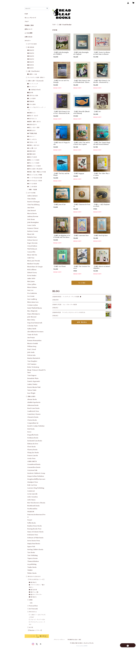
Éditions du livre (32, 444)
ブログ (26, 21)
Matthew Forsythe (33, 264)
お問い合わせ (28, 37)
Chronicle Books (32, 417)
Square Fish (31, 546)
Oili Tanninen (31, 364)
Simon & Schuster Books (35, 532)
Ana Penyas (31, 337)
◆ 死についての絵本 (33, 163)
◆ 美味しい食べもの (33, 145)
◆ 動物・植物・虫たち (34, 121)
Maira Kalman (32, 287)
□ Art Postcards (32, 609)
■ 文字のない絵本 (32, 95)
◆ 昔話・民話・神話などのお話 (36, 172)
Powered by (81, 645)
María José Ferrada (33, 261)
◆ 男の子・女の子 (32, 115)
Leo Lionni (30, 296)
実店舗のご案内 (29, 25)
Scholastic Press (32, 535)
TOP (53, 24)
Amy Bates (30, 207)
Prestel (29, 520)
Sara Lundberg (32, 299)
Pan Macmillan (32, 508)
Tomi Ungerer (32, 375)
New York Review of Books (36, 503)
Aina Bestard (31, 210)
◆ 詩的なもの (31, 130)
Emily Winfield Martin (34, 308)
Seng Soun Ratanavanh (34, 323)
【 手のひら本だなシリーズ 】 (36, 579)
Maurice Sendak (32, 343)
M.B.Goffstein (31, 269)
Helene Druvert (32, 240)
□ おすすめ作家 (30, 193)
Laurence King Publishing (35, 488)
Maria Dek (30, 234)
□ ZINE (30, 600)
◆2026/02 (30, 59)
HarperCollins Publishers (35, 476)
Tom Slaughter (32, 361)
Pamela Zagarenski (33, 381)
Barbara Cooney (32, 231)
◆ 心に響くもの (32, 148)
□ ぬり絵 (30, 627)
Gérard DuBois (32, 246)
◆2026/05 (30, 50)
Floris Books (31, 446)
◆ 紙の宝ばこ (33, 597)
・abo (31, 603)
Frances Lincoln (32, 455)
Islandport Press (32, 482)
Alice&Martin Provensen (35, 331)
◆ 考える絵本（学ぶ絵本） (35, 169)
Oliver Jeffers (31, 284)
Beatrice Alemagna (33, 201)
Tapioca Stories (32, 558)
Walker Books (32, 573)
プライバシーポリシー (59, 639)
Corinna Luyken (32, 305)
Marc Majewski (32, 311)
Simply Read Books (33, 543)
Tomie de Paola (32, 334)
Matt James (31, 281)
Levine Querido (32, 494)
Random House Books (34, 526)
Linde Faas (30, 258)
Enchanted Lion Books (34, 441)
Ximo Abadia (31, 199)
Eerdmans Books (32, 438)
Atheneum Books (33, 405)
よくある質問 (28, 33)
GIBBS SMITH (32, 461)
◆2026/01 (30, 62)
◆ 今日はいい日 (32, 142)
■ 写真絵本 (30, 101)
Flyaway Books (32, 449)
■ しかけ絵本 (31, 98)
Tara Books (31, 552)
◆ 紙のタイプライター (35, 594)
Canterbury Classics (34, 414)
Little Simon (31, 500)
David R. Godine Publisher (36, 426)
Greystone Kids (32, 470)
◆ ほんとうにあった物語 (34, 175)
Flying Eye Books (33, 452)
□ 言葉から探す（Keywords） (35, 81)
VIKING (30, 570)
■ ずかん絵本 (31, 104)
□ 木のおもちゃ (32, 612)
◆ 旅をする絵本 (32, 157)
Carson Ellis (31, 252)
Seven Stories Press (33, 540)
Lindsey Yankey (32, 384)
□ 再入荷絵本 (30, 47)
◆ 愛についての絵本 (33, 160)
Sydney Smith (31, 328)
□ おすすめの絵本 (31, 44)
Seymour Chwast (32, 228)
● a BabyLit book (35, 89)
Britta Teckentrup (33, 367)
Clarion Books (32, 420)
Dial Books (31, 429)
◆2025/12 (30, 65)
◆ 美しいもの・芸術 (33, 127)
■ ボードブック (32, 86)
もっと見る (81, 283)
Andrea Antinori (32, 196)
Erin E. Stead (31, 349)
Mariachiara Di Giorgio (35, 266)
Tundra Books (32, 567)
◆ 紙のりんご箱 (33, 592)
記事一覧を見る (82, 322)
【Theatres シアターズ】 (34, 630)
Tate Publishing (32, 555)
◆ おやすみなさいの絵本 (34, 180)
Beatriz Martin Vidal (34, 387)
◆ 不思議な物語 (32, 133)
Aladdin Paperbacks (33, 402)
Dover (29, 432)
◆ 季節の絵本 (31, 154)
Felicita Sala (31, 355)
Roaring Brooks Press (34, 529)
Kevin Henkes (31, 275)
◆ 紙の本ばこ (33, 582)
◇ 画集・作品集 (32, 189)
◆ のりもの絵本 (32, 183)
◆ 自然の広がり (32, 124)
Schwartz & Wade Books (35, 538)
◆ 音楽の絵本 (31, 151)
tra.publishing (31, 564)
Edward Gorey (32, 272)
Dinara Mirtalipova (33, 314)
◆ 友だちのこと (32, 118)
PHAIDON (30, 511)
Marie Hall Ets (32, 255)
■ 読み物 (30, 92)
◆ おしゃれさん (32, 139)
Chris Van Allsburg (33, 204)
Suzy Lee (30, 290)
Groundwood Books (33, 464)
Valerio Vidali (31, 390)
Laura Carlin (31, 225)
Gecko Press (31, 458)
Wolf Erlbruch (32, 249)
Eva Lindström (32, 293)
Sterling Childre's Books (35, 549)
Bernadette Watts (33, 378)
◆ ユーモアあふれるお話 (34, 178)
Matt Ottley (31, 320)
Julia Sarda (31, 352)
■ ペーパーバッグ (32, 84)
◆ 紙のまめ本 (33, 589)
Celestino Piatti (32, 326)
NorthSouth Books (33, 506)
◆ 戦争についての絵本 (34, 166)
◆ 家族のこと (31, 113)
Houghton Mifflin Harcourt (36, 479)
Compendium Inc (33, 423)
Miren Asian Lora (33, 302)
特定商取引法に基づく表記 (74, 639)
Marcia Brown (32, 213)
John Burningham (33, 222)
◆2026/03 (30, 56)
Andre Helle (31, 278)
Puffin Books (31, 523)
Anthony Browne (32, 216)
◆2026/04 (30, 53)
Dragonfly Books (32, 435)
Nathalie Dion (32, 237)
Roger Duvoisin (32, 243)
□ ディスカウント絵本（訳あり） (36, 77)
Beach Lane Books (33, 408)
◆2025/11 (30, 68)
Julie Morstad (31, 317)
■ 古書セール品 (32, 74)
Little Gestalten (32, 497)
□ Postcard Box (32, 606)
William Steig (31, 346)
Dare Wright (31, 393)
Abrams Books (32, 399)
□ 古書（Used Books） (33, 71)
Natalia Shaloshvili (33, 358)
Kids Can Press (32, 485)
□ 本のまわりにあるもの (33, 576)
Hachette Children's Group (36, 473)
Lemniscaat (31, 491)
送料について (28, 29)
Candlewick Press (33, 411)
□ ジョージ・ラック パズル (37, 619)
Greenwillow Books (33, 467)
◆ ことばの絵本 (32, 186)
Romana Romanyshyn (34, 340)
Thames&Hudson (33, 561)
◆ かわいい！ (31, 136)
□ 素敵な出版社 (30, 396)
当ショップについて (30, 18)
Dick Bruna (31, 219)
